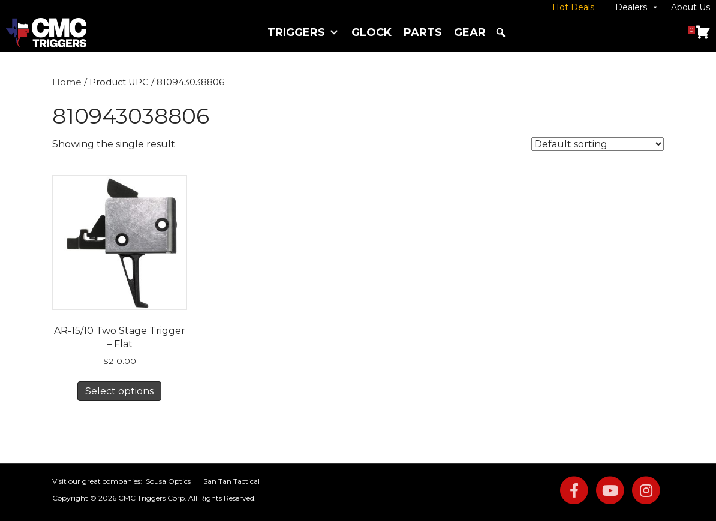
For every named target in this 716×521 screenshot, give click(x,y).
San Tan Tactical (231, 481)
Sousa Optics (168, 481)
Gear (470, 32)
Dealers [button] (637, 7)
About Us (690, 7)
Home (67, 82)
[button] (501, 32)
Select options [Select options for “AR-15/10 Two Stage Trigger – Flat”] (119, 391)
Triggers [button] (303, 32)
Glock (371, 32)
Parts (423, 32)
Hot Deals (573, 7)
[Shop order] (597, 144)
